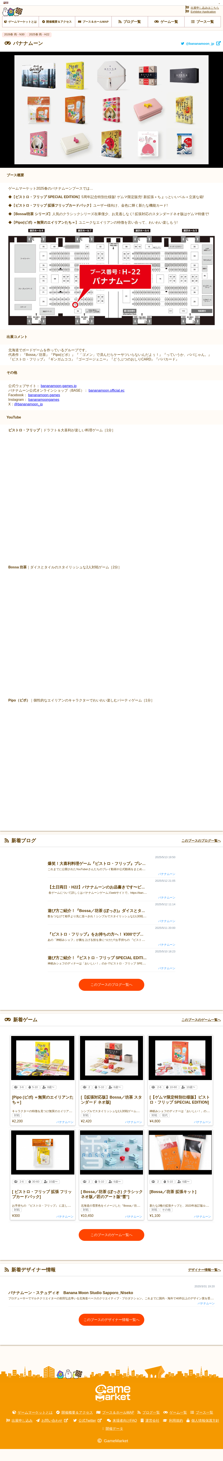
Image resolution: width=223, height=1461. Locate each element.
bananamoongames (43, 411)
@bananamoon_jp (28, 416)
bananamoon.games (44, 407)
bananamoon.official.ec (106, 402)
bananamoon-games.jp (59, 398)
